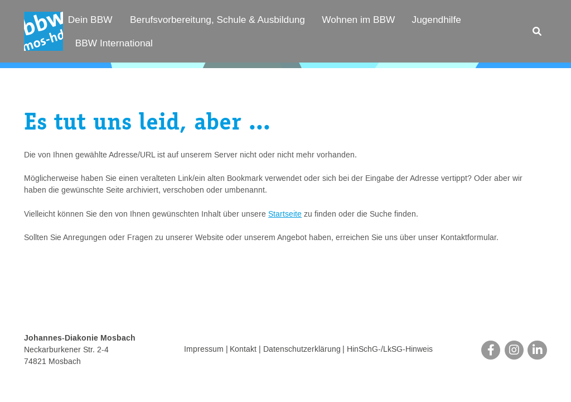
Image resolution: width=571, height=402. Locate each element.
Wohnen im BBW (358, 19)
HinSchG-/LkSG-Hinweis (390, 350)
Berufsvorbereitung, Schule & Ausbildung (217, 19)
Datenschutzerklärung (302, 350)
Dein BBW (90, 19)
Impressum (204, 350)
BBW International (114, 43)
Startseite (285, 214)
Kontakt (243, 350)
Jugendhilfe (436, 19)
